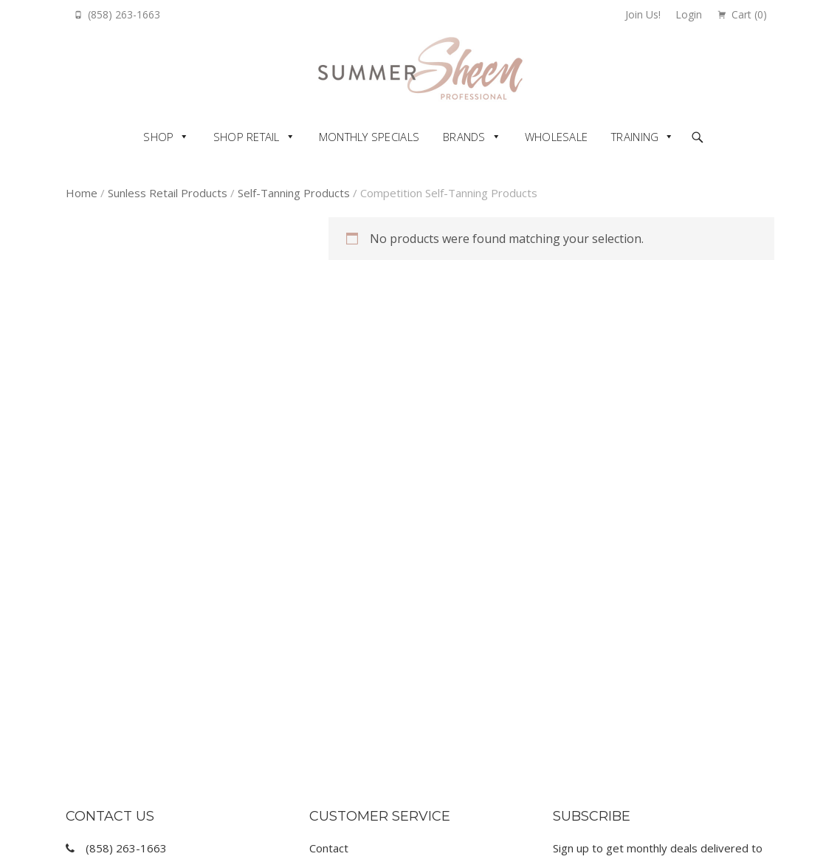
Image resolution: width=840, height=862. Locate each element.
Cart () (749, 14)
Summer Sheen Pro (420, 68)
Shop (158, 136)
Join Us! (643, 14)
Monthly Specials (369, 136)
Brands (464, 136)
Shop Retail (246, 136)
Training (634, 136)
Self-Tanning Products (294, 192)
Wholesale (556, 136)
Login (688, 14)
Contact (328, 848)
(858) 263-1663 (124, 14)
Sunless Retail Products (167, 192)
